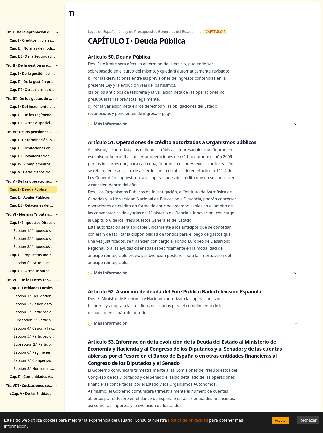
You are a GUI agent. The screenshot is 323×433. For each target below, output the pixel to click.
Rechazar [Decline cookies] (308, 420)
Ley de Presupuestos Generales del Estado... (160, 31)
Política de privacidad (188, 420)
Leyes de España (102, 31)
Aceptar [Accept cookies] (281, 420)
